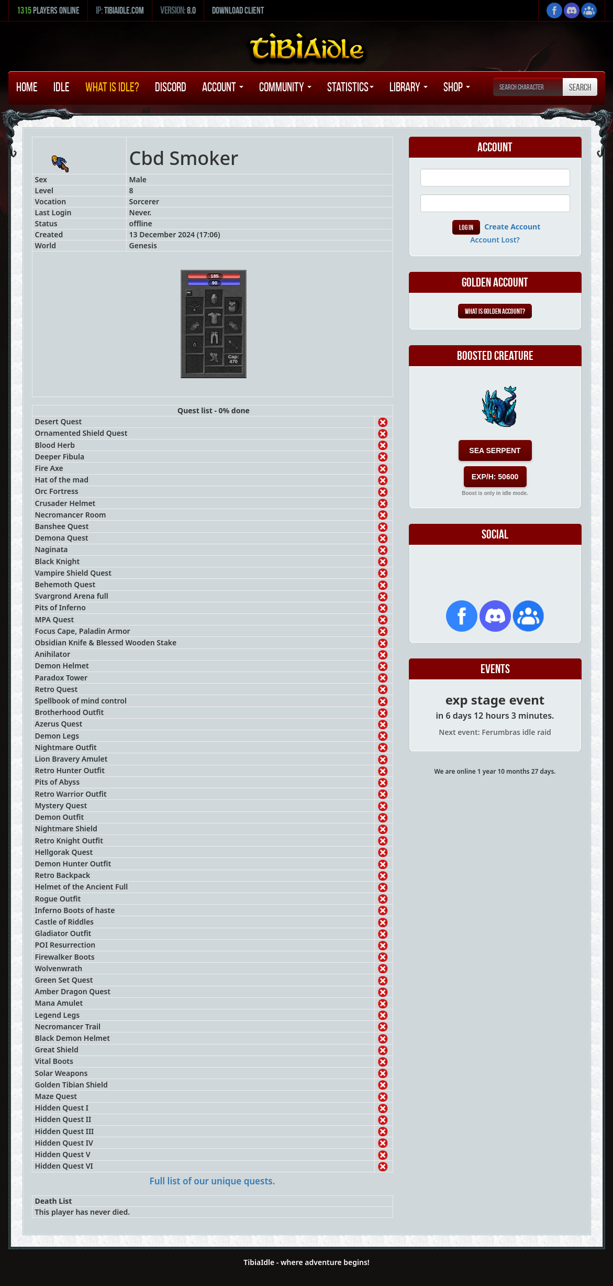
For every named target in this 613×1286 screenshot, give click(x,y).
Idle (61, 87)
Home (27, 87)
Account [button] (222, 87)
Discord (170, 87)
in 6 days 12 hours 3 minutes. (495, 715)
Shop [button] (456, 87)
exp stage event (495, 699)
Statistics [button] (350, 87)
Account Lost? (495, 240)
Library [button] (408, 87)
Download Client (238, 10)
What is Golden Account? (495, 311)
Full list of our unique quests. (212, 1181)
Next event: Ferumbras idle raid (495, 732)
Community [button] (285, 87)
